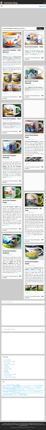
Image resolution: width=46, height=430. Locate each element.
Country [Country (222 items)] (25, 387)
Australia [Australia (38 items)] (4, 385)
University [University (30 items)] (38, 393)
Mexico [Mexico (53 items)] (35, 390)
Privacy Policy (18, 427)
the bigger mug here (35, 90)
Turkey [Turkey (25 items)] (34, 393)
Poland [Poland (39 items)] (23, 391)
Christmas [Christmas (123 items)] (10, 387)
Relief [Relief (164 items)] (37, 392)
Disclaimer (13, 427)
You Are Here (6, 375)
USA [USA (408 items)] (8, 395)
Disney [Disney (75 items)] (17, 388)
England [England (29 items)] (22, 388)
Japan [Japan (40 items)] (26, 390)
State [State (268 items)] (16, 393)
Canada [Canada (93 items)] (36, 385)
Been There (6, 360)
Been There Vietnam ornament (9, 65)
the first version (30, 149)
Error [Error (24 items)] (26, 388)
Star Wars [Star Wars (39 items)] (9, 393)
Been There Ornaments (8, 361)
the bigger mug (10, 56)
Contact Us (33, 427)
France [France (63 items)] (38, 388)
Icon (4, 365)
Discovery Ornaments (8, 364)
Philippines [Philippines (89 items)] (16, 392)
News (5, 370)
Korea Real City (7, 368)
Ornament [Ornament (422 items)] (7, 392)
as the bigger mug (12, 174)
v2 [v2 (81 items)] (14, 395)
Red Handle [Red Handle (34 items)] (31, 391)
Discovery (5, 362)
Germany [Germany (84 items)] (5, 390)
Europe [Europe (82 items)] (30, 388)
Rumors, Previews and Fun (9, 374)
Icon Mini (5, 367)
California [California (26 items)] (22, 385)
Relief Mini (6, 373)
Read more (5, 93)
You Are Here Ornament (8, 377)
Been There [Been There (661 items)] (13, 385)
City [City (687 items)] (17, 387)
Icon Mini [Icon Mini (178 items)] (20, 390)
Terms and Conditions (25, 427)
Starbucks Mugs (11, 3)
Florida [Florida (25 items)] (34, 388)
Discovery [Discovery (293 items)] (10, 388)
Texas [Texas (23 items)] (26, 393)
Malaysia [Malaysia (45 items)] (30, 390)
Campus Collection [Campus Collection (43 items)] (29, 385)
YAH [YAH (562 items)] (23, 395)
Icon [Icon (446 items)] (12, 390)
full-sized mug (14, 220)
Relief (5, 371)
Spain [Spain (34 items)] (5, 393)
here (28, 54)
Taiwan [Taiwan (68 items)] (22, 393)
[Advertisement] (23, 18)
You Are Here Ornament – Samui (34, 47)
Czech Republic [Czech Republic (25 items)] (32, 387)
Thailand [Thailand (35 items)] (30, 393)
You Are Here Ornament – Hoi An (12, 119)
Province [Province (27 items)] (27, 391)
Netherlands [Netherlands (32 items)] (40, 390)
